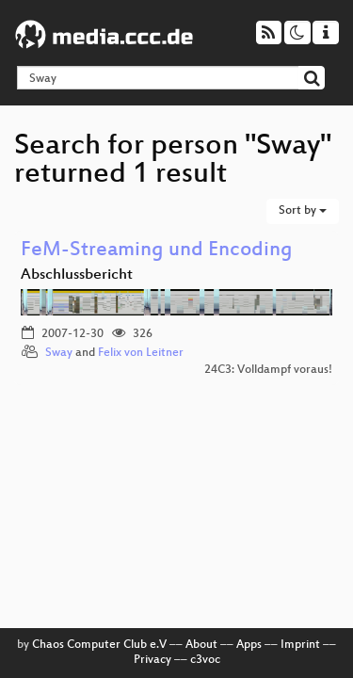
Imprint (300, 645)
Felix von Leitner (141, 353)
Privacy (152, 660)
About (201, 645)
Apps (249, 645)
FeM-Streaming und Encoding (157, 251)
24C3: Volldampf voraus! (268, 370)
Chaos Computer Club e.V (99, 645)
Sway (58, 353)
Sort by (303, 211)
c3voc (205, 660)
